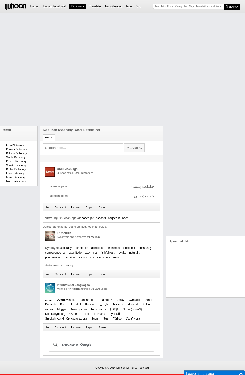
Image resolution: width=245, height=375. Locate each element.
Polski (86, 314)
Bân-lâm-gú (87, 299)
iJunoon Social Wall (54, 6)
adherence (81, 248)
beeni (125, 218)
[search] (100, 345)
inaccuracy (66, 265)
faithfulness (108, 252)
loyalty (122, 252)
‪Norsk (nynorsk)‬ (55, 314)
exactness (91, 252)
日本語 (114, 309)
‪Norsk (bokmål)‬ (132, 309)
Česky (120, 299)
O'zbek (73, 314)
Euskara (90, 304)
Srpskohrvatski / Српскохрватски (66, 318)
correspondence (55, 252)
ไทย (106, 318)
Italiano (146, 304)
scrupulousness (100, 257)
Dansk (148, 299)
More (129, 6)
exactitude (75, 252)
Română (99, 314)
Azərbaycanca (66, 299)
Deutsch (50, 304)
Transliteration (113, 6)
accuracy (66, 248)
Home (34, 6)
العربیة (49, 299)
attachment (113, 248)
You (138, 6)
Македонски (79, 309)
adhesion (97, 248)
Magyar (62, 309)
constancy (145, 248)
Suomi (95, 318)
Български (105, 299)
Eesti (63, 304)
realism (82, 257)
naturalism (135, 252)
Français (118, 304)
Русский (114, 314)
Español (75, 304)
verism (117, 257)
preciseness (52, 257)
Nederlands (98, 309)
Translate (95, 6)
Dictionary (77, 6)
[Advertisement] (62, 69)
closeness (129, 248)
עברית (49, 309)
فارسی (104, 304)
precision (69, 257)
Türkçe (117, 318)
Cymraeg (134, 299)
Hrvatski (133, 304)
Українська (133, 318)
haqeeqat (114, 218)
